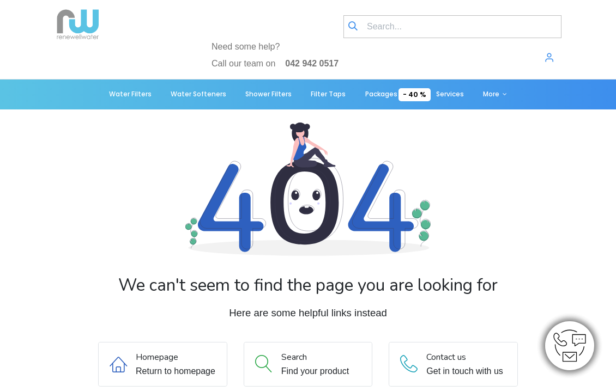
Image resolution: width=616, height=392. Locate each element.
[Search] (353, 27)
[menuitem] (130, 94)
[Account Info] (549, 59)
